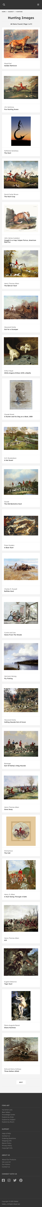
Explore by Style (8, 1117)
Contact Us (6, 1136)
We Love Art (6, 1162)
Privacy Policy (7, 1145)
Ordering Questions (9, 1138)
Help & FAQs (6, 1133)
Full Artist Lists (7, 1110)
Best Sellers (6, 1112)
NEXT (21, 1082)
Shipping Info (7, 1141)
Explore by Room (8, 1122)
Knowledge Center (8, 1115)
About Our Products (9, 1159)
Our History (6, 1164)
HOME (4, 11)
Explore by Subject (8, 1119)
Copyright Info (7, 1148)
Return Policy (6, 1143)
